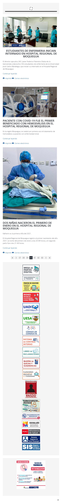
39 (27, 258)
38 (24, 258)
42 (38, 258)
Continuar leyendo (10, 73)
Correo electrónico (20, 78)
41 (35, 258)
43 (42, 258)
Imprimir (7, 78)
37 (20, 258)
